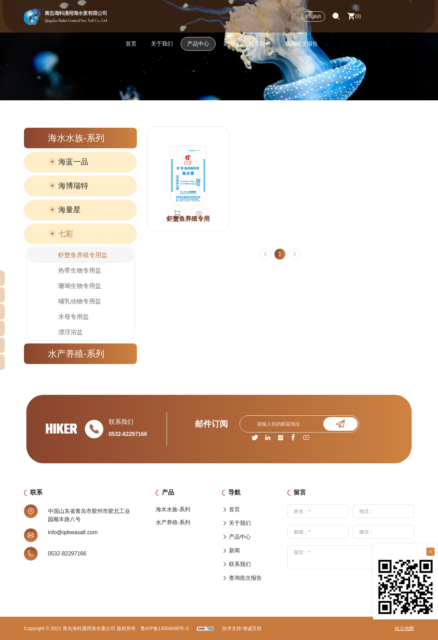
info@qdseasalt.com (73, 532)
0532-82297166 (128, 434)
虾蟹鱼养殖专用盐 (82, 255)
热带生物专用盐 (79, 270)
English (313, 19)
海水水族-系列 (76, 138)
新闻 (228, 46)
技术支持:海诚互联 (242, 628)
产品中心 (198, 46)
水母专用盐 (73, 316)
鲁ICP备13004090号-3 (165, 628)
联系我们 (260, 46)
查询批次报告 (301, 46)
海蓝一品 (73, 162)
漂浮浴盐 (70, 332)
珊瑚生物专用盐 (79, 286)
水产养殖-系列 (76, 354)
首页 (131, 46)
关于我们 (162, 46)
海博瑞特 (73, 185)
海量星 (69, 209)
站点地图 (404, 628)
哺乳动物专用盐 (79, 301)
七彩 (65, 233)
